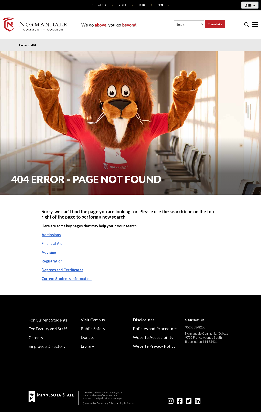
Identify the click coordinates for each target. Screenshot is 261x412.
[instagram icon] (171, 402)
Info (142, 5)
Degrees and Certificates (62, 270)
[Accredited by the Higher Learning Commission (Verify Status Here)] (200, 370)
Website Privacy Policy (154, 346)
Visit (122, 5)
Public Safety (93, 328)
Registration (52, 261)
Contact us (195, 320)
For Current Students (48, 319)
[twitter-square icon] (188, 402)
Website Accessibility (153, 337)
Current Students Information (67, 278)
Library (87, 346)
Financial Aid (52, 243)
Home (23, 45)
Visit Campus (93, 319)
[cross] (255, 24)
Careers (36, 337)
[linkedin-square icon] (197, 402)
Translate (215, 24)
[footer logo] (51, 396)
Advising (49, 252)
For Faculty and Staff (48, 328)
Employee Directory (47, 346)
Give (161, 5)
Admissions (51, 234)
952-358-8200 (195, 327)
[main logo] (69, 24)
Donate (87, 337)
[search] (246, 24)
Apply (102, 5)
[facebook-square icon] (179, 402)
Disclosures (144, 319)
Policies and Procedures (155, 328)
